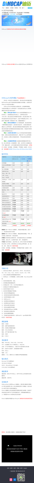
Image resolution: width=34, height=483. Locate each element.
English (25, 468)
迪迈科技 (13, 471)
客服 (18, 468)
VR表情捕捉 (26, 12)
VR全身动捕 (20, 12)
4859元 (22, 223)
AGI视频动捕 (5, 12)
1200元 (14, 223)
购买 (15, 468)
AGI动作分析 (12, 12)
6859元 (28, 223)
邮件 (21, 468)
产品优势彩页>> (21, 98)
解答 (11, 468)
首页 (8, 468)
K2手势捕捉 (19, 14)
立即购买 (15, 225)
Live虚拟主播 (5, 14)
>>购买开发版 (14, 245)
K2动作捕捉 (13, 14)
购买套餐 (6, 149)
